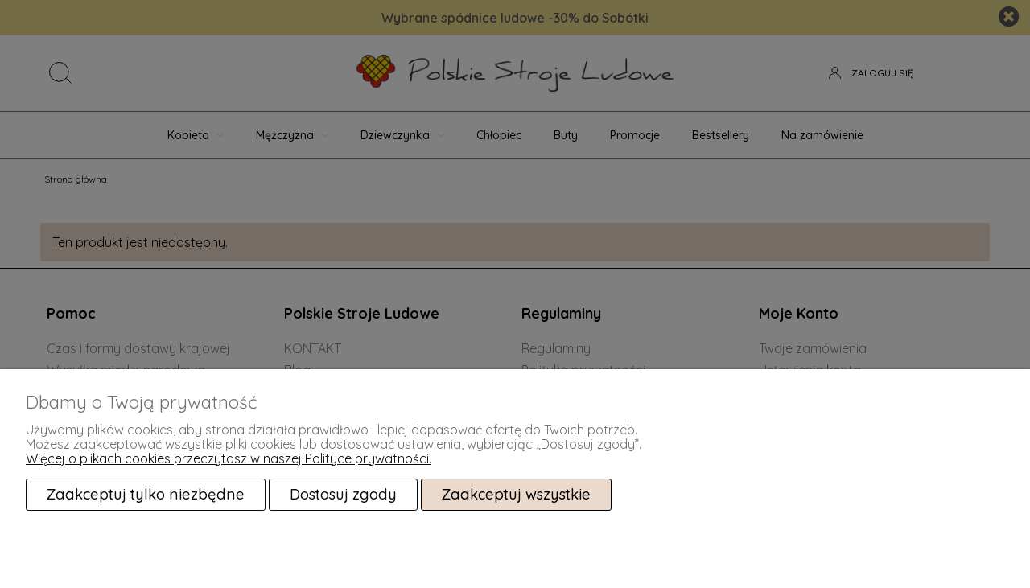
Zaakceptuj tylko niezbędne (146, 494)
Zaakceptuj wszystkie (516, 494)
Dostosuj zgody (343, 494)
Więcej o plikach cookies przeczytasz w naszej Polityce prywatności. (228, 458)
